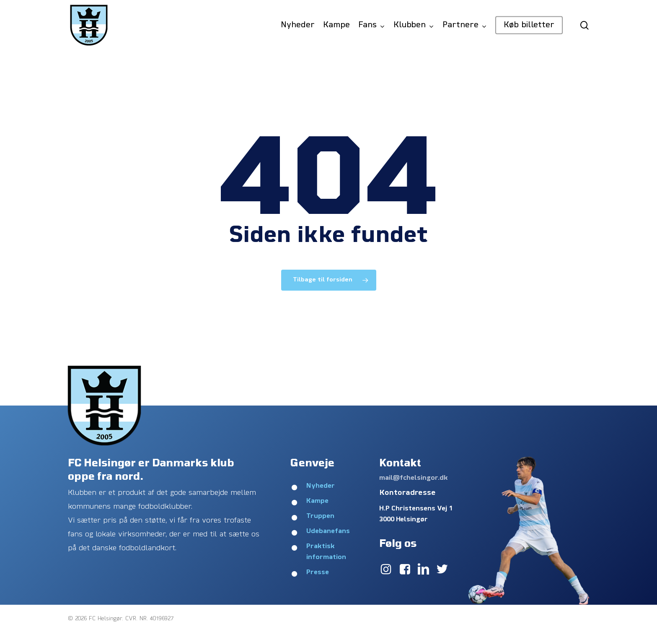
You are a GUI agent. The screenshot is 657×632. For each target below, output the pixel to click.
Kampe (317, 501)
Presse (317, 572)
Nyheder (320, 486)
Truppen (320, 516)
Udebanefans (328, 531)
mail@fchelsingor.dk (413, 478)
